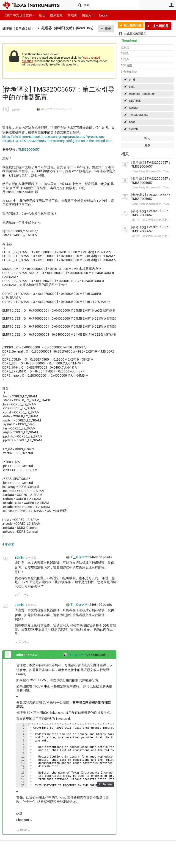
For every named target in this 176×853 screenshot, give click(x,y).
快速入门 (84, 15)
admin (15, 109)
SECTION (135, 100)
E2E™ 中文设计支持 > (18, 15)
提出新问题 (160, 26)
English (99, 15)
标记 (147, 138)
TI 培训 (68, 15)
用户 (171, 5)
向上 (17, 596)
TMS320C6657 (138, 115)
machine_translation (142, 93)
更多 (110, 28)
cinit (132, 86)
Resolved (129, 40)
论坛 (40, 15)
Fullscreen (105, 798)
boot (132, 122)
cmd (132, 79)
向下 (28, 596)
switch (133, 129)
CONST (134, 107)
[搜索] (106, 5)
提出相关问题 (130, 26)
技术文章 (53, 15)
